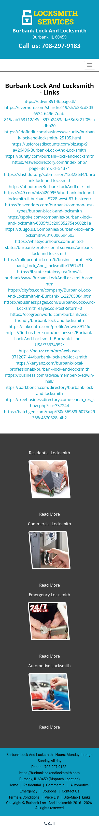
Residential (32, 785)
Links (86, 797)
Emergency (28, 791)
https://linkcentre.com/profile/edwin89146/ (50, 326)
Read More (49, 514)
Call (49, 823)
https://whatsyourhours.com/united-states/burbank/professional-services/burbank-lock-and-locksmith (49, 247)
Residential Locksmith (49, 453)
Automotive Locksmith (49, 666)
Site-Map (71, 797)
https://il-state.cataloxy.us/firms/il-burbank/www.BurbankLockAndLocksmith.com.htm (49, 278)
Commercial (55, 785)
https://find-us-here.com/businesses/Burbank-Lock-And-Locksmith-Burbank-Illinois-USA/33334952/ (49, 339)
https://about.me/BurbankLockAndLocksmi (49, 186)
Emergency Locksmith (49, 595)
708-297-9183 (61, 45)
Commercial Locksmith (49, 524)
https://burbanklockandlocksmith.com (49, 773)
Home (13, 785)
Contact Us (70, 791)
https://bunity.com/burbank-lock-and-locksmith (49, 156)
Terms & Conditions (23, 797)
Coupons (50, 791)
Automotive (79, 785)
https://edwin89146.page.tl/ (49, 101)
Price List (52, 797)
